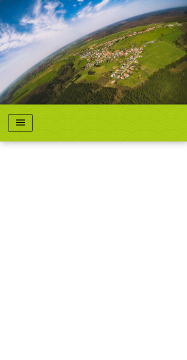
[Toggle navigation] (20, 123)
